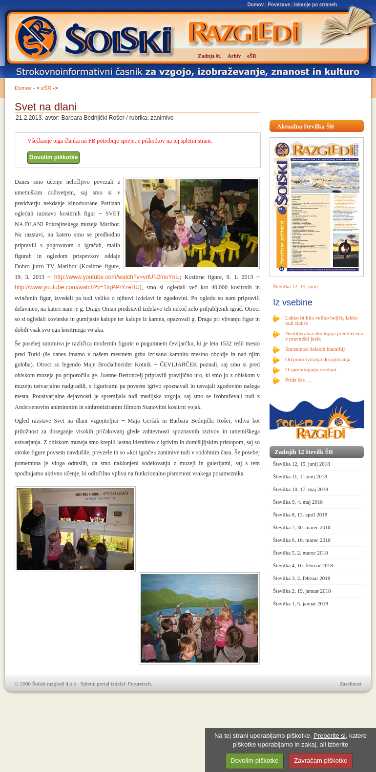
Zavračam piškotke (320, 760)
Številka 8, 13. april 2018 (300, 514)
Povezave (279, 4)
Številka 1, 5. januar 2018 (300, 603)
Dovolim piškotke (53, 157)
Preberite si (329, 735)
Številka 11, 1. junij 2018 (300, 476)
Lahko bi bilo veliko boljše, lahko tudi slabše (321, 320)
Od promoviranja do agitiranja (318, 359)
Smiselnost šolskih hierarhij (315, 349)
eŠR (46, 88)
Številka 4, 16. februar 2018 (303, 565)
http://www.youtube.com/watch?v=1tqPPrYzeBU (77, 287)
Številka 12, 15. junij (295, 286)
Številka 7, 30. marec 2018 (302, 527)
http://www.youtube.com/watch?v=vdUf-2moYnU (117, 277)
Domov (255, 4)
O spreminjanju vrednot (310, 369)
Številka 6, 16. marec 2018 (302, 540)
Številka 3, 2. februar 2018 (301, 578)
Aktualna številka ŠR (305, 126)
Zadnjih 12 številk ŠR (303, 451)
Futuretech (139, 683)
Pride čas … (298, 380)
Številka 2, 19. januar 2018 (302, 591)
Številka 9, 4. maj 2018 (298, 502)
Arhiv (234, 56)
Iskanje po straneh (315, 4)
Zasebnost (350, 683)
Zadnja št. (209, 56)
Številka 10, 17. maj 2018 (300, 489)
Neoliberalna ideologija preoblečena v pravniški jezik (324, 336)
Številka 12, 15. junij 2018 (301, 464)
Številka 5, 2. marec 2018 (300, 553)
